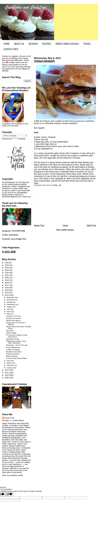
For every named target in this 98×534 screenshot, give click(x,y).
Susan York (9, 418)
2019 (7, 280)
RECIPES (46, 44)
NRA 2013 (10, 331)
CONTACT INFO (10, 49)
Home (65, 225)
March (9, 363)
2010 (7, 375)
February (10, 365)
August (9, 307)
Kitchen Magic (11, 333)
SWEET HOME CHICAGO (67, 44)
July (8, 309)
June (9, 311)
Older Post (91, 225)
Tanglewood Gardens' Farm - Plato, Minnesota (16, 342)
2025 (7, 265)
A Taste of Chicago (13, 350)
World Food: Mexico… (14, 320)
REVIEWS (33, 44)
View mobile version (65, 230)
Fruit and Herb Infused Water (16, 358)
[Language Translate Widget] (14, 136)
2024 (7, 268)
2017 (7, 285)
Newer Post (39, 225)
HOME (6, 44)
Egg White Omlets (12, 339)
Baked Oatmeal (11, 356)
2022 (7, 273)
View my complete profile (12, 475)
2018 (7, 283)
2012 (7, 370)
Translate (19, 139)
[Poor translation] (9, 494)
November (11, 300)
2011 (7, 373)
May (8, 314)
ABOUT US (19, 44)
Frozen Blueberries (13, 347)
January (10, 368)
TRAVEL (87, 44)
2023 (7, 270)
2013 (7, 295)
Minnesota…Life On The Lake (17, 345)
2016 (7, 288)
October (10, 302)
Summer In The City (13, 316)
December (11, 297)
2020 (7, 278)
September (11, 304)
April (8, 361)
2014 (7, 293)
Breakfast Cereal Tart (13, 352)
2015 (7, 290)
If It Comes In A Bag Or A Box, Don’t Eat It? (17, 336)
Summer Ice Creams (13, 318)
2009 (7, 378)
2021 (7, 275)
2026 (7, 263)
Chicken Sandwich (44, 61)
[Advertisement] (53, 206)
